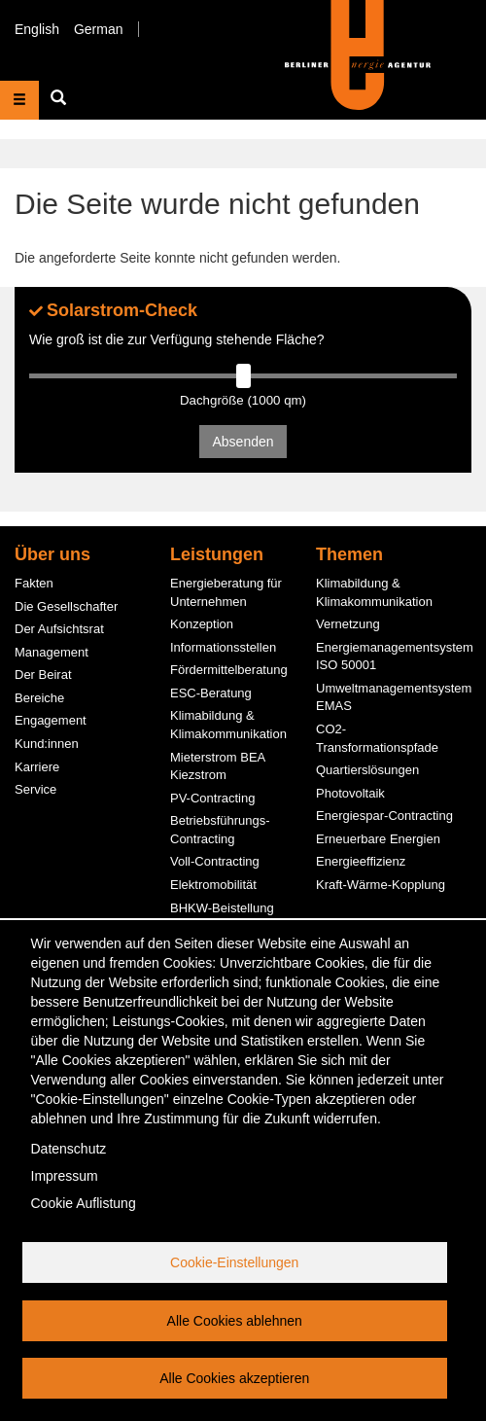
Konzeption (201, 624)
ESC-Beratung (211, 693)
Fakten (34, 583)
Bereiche (39, 698)
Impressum (64, 1176)
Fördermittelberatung (229, 669)
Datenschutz (69, 1148)
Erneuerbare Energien (378, 839)
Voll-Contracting (215, 861)
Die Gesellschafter (66, 606)
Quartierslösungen (367, 770)
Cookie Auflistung (83, 1203)
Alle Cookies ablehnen (234, 1321)
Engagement (51, 720)
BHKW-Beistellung (222, 908)
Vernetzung (348, 624)
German (98, 29)
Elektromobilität (213, 884)
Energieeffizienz (360, 861)
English (37, 29)
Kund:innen (47, 743)
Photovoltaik (350, 793)
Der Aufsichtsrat (59, 629)
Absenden (242, 441)
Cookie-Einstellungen (234, 1262)
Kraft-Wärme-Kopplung (380, 884)
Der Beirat (43, 674)
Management (51, 652)
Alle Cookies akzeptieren (234, 1378)
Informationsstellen (223, 647)
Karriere (37, 767)
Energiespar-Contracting (384, 815)
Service (35, 789)
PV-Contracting (212, 798)
